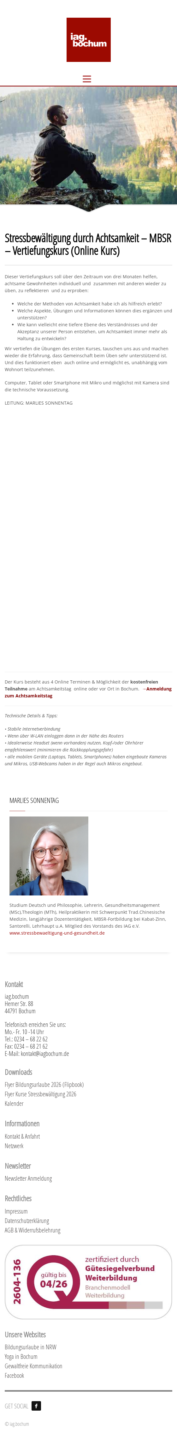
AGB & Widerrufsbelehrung (32, 1230)
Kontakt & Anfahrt (22, 1136)
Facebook (14, 1375)
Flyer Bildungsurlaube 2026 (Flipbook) (44, 1084)
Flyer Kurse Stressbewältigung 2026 (40, 1094)
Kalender (14, 1103)
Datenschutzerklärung (27, 1220)
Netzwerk (14, 1146)
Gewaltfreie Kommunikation (33, 1366)
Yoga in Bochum (21, 1356)
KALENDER (60, 4)
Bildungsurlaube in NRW (30, 1347)
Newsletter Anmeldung (28, 1178)
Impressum (16, 1211)
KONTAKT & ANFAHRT (26, 4)
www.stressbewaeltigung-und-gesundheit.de (57, 933)
